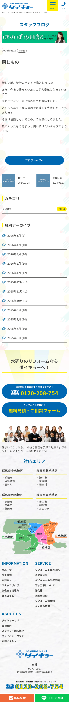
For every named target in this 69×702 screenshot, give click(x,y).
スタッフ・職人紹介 (13, 630)
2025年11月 (15, 291)
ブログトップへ (34, 160)
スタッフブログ (10, 585)
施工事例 (7, 575)
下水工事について (45, 585)
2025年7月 (14, 328)
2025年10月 (15, 301)
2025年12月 (15, 282)
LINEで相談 (51, 698)
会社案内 (7, 625)
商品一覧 (7, 570)
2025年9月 (14, 310)
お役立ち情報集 (10, 590)
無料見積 (17, 698)
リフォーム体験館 (45, 601)
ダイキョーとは (10, 620)
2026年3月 (14, 254)
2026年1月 (14, 273)
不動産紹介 (41, 575)
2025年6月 (14, 338)
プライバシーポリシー (14, 636)
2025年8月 (14, 319)
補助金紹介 (41, 595)
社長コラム (8, 595)
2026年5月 (14, 235)
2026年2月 (14, 263)
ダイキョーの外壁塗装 (47, 580)
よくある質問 (42, 606)
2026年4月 (14, 245)
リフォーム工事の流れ (47, 570)
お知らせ (7, 580)
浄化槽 (39, 590)
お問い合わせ (9, 641)
